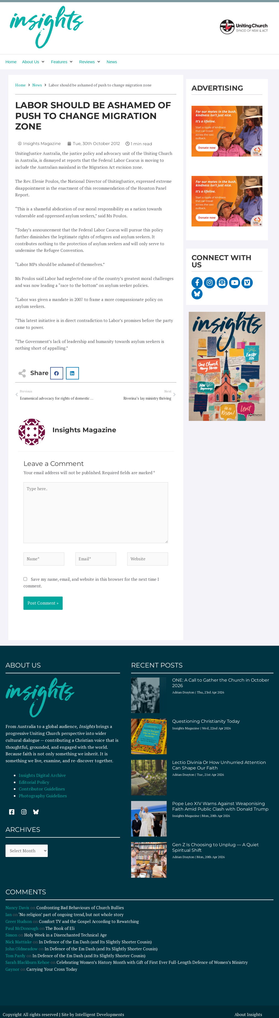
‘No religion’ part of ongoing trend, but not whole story (71, 915)
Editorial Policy (34, 783)
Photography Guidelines (43, 796)
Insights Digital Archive (42, 776)
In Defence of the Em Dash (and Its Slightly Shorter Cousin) (95, 942)
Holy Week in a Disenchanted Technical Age (65, 935)
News (37, 85)
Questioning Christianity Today (206, 722)
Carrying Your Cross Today (51, 970)
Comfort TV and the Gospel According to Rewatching (89, 922)
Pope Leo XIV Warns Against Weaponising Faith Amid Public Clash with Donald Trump (220, 807)
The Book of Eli (60, 929)
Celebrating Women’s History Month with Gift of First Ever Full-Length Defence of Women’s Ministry (152, 963)
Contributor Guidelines (42, 790)
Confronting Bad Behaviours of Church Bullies (80, 908)
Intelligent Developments (99, 1015)
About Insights (248, 1015)
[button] (33, 62)
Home (20, 85)
